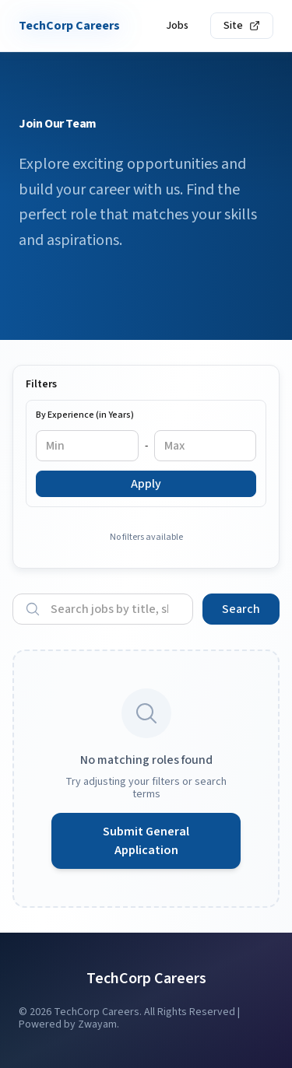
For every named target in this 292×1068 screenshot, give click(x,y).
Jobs (177, 25)
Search (241, 609)
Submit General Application (146, 841)
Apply (146, 483)
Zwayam (97, 1024)
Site (241, 25)
